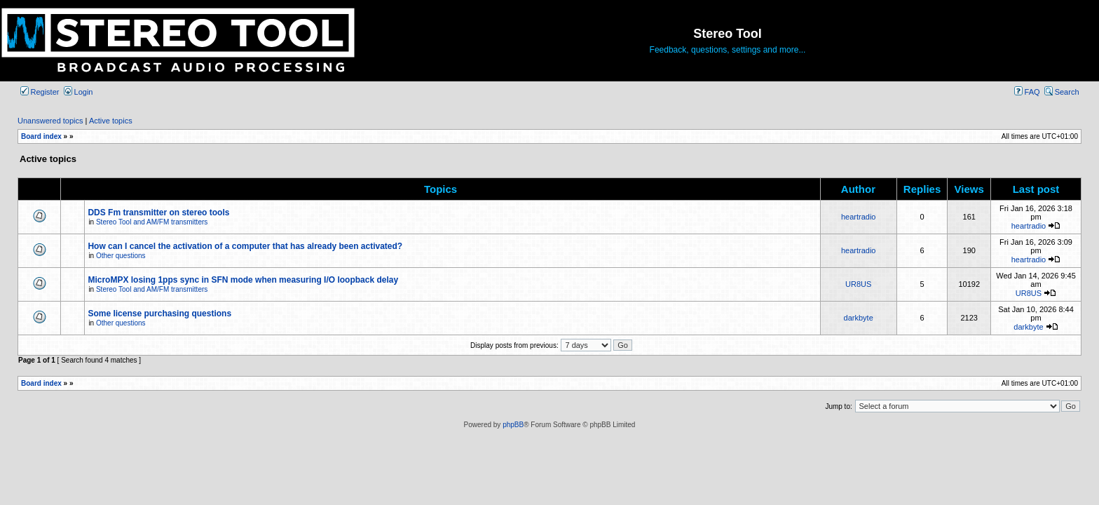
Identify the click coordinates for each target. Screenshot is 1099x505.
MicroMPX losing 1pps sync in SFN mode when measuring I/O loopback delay (243, 280)
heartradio (858, 217)
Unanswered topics (50, 120)
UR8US (858, 284)
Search (1061, 92)
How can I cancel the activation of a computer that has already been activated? (245, 246)
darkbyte (858, 318)
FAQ (1027, 92)
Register (40, 92)
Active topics (110, 120)
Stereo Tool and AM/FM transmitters (151, 222)
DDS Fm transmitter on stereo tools (158, 212)
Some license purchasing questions (159, 313)
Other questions (121, 256)
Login (78, 92)
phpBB (513, 425)
